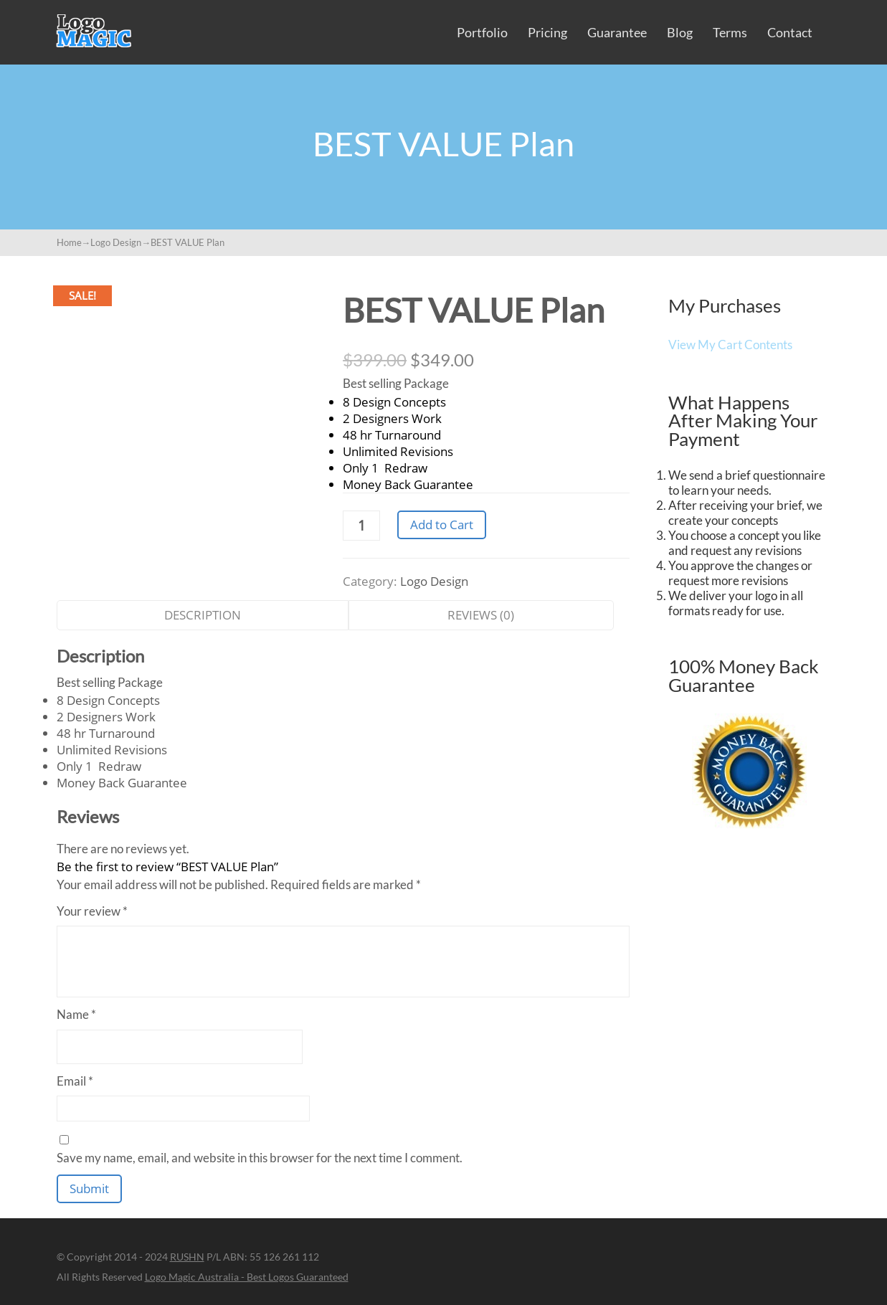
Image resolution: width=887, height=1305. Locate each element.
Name (76, 1014)
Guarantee (617, 32)
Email (75, 1080)
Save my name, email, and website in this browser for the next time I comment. (260, 1157)
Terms (730, 32)
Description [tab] (202, 615)
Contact (789, 32)
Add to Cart (441, 524)
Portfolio (482, 32)
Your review (92, 911)
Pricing (547, 32)
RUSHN (187, 1257)
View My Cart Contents (730, 344)
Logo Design (115, 242)
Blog (680, 32)
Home (69, 242)
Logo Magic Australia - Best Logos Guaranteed (246, 1277)
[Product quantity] (361, 526)
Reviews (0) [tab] (480, 615)
